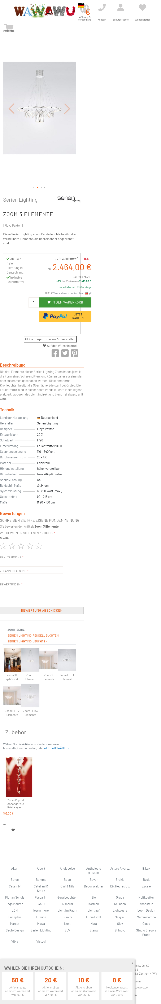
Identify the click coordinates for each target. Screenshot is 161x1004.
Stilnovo (119, 930)
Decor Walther (93, 886)
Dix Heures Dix (120, 886)
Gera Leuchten (67, 897)
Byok (146, 879)
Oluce (146, 923)
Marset (14, 923)
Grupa (120, 897)
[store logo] (44, 11)
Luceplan (14, 917)
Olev (120, 923)
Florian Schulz (14, 897)
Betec (15, 879)
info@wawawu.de (137, 987)
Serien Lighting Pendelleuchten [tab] (33, 635)
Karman (93, 904)
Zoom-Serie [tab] (16, 629)
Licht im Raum (67, 910)
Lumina (41, 917)
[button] (11, 108)
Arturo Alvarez (120, 868)
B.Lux (146, 868)
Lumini (67, 917)
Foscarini (41, 897)
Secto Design (15, 930)
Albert (41, 868)
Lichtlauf (94, 910)
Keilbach (120, 904)
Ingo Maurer (15, 904)
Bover (94, 879)
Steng (94, 930)
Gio (93, 897)
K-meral (67, 904)
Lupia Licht (93, 917)
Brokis (120, 879)
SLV (67, 930)
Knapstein (146, 904)
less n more (41, 910)
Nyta (94, 923)
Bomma (41, 879)
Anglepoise (67, 868)
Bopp (67, 879)
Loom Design (146, 910)
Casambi (15, 886)
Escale (146, 886)
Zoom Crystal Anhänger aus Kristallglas (16, 804)
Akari (14, 868)
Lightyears (120, 910)
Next (67, 923)
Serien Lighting (20, 199)
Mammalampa (146, 917)
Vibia (14, 941)
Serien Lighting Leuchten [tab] (28, 641)
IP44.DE (41, 904)
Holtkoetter (146, 897)
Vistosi (41, 941)
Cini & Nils (67, 886)
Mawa (41, 923)
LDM (15, 910)
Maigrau (120, 917)
